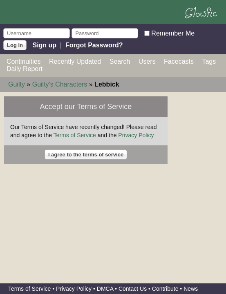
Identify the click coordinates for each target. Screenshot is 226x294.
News (190, 288)
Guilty (16, 84)
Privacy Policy (136, 135)
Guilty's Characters (59, 84)
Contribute (165, 288)
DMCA (105, 288)
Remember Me (173, 32)
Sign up (44, 44)
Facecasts (179, 61)
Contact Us (133, 288)
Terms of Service (75, 135)
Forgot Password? (94, 44)
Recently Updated (75, 61)
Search (120, 61)
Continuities (24, 61)
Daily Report (25, 68)
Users (147, 61)
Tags (209, 61)
